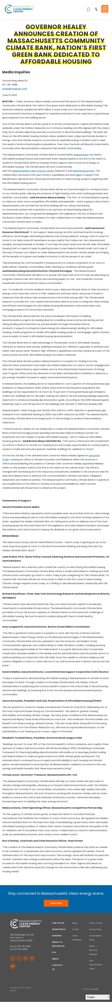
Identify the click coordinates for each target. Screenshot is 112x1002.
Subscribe (56, 903)
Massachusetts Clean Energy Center (33, 171)
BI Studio (95, 989)
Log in (88, 9)
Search (97, 8)
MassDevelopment (83, 171)
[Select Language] (97, 997)
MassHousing (81, 154)
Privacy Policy (95, 929)
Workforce (59, 929)
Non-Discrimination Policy (96, 964)
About (55, 958)
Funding (57, 935)
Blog (75, 923)
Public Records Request (93, 950)
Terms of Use (95, 923)
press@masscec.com (14, 88)
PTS (54, 952)
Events (76, 929)
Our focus (58, 923)
